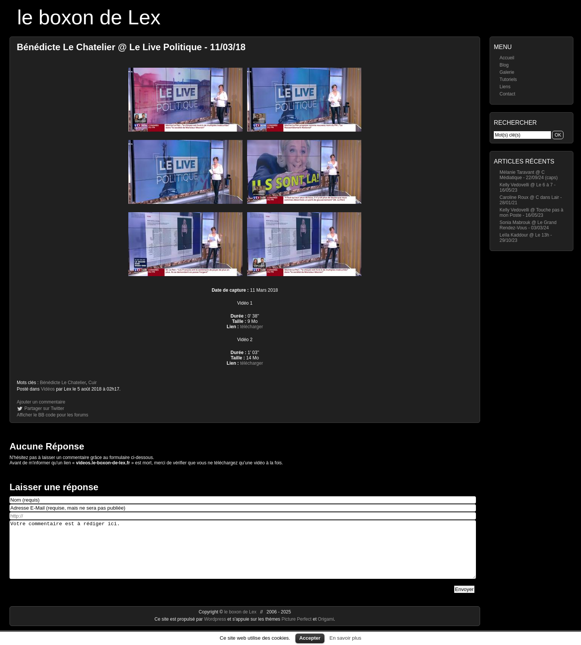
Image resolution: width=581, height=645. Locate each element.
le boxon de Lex (89, 17)
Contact (507, 94)
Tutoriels (508, 79)
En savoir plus (345, 638)
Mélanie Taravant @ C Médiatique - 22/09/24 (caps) (529, 175)
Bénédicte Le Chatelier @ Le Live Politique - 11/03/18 (131, 47)
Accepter (310, 638)
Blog (504, 65)
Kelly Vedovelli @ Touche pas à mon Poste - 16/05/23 (531, 212)
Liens (505, 86)
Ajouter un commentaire (41, 402)
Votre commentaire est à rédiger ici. (243, 555)
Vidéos (47, 389)
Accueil (507, 57)
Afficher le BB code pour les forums (52, 415)
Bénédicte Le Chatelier (63, 382)
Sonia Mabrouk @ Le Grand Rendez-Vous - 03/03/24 (528, 225)
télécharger (251, 326)
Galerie (507, 72)
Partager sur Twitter (44, 408)
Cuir (92, 382)
